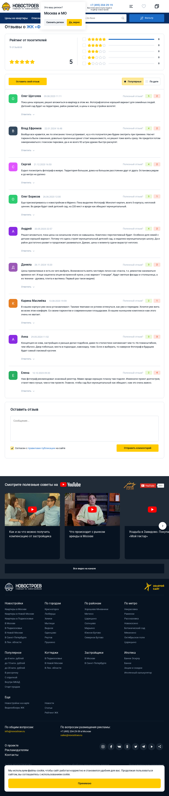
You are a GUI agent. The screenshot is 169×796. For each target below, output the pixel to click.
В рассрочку (11, 672)
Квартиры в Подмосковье (19, 618)
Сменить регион (55, 22)
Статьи (48, 707)
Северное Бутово (94, 637)
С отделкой (11, 677)
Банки (127, 663)
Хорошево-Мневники (96, 609)
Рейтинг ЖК (51, 712)
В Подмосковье (13, 628)
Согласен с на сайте (40, 448)
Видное (49, 628)
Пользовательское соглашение (146, 764)
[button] (162, 526)
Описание (37, 18)
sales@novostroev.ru (71, 735)
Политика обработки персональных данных (84, 764)
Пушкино (50, 642)
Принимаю (84, 783)
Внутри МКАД (12, 682)
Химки (48, 618)
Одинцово (50, 632)
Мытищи (50, 623)
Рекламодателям (17, 750)
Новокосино (131, 623)
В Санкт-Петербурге (15, 637)
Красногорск (52, 609)
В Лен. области (13, 642)
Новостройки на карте (17, 703)
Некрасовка (131, 609)
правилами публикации (41, 448)
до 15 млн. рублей (15, 663)
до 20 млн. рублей (15, 668)
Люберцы (50, 613)
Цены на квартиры (16, 18)
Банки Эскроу (132, 658)
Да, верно (74, 22)
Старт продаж (12, 686)
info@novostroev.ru (15, 731)
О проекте (11, 745)
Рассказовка (131, 618)
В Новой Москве (14, 632)
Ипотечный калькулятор (138, 672)
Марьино (90, 628)
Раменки (129, 613)
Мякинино (130, 632)
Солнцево (90, 623)
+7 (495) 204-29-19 (101, 4)
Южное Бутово (93, 632)
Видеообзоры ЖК (14, 707)
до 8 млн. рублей (14, 658)
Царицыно (91, 618)
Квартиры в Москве (15, 609)
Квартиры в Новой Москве (19, 613)
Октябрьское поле (134, 637)
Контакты (11, 755)
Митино (89, 613)
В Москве (10, 623)
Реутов (48, 637)
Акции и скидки (133, 668)
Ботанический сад (134, 628)
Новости (49, 703)
